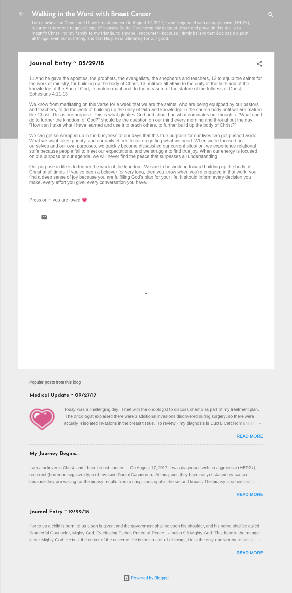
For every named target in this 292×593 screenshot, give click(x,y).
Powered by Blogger (146, 578)
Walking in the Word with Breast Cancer (91, 14)
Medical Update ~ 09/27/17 (62, 395)
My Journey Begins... (54, 453)
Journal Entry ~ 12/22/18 (59, 512)
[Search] (270, 16)
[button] (259, 64)
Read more (249, 436)
